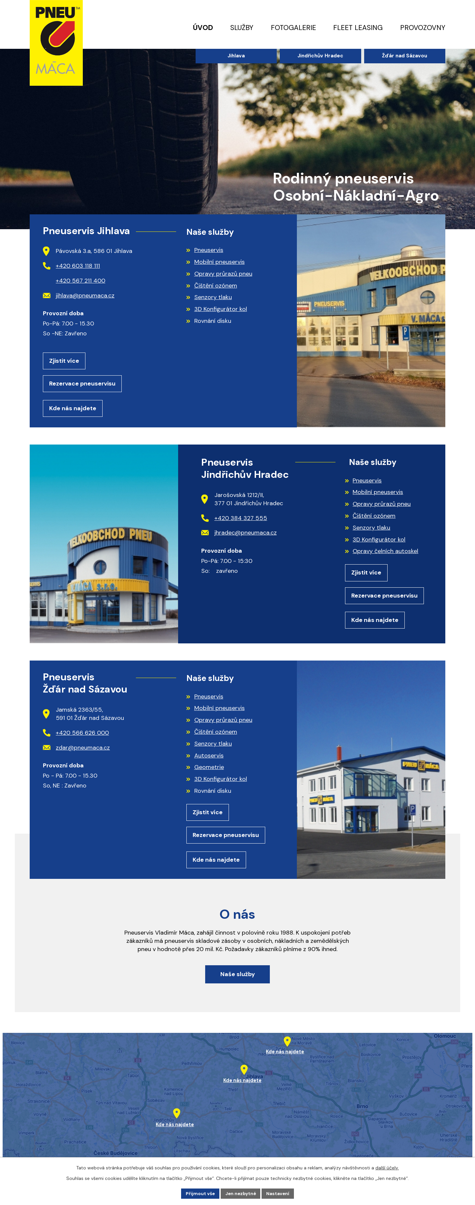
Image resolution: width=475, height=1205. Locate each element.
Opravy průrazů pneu (223, 274)
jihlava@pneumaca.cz (79, 295)
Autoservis (209, 757)
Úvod (203, 27)
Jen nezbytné (241, 1193)
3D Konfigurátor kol (220, 309)
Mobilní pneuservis (219, 262)
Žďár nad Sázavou (404, 55)
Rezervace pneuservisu (82, 384)
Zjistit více (64, 361)
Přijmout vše (199, 1193)
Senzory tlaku (213, 297)
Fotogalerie (293, 27)
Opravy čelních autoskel (385, 552)
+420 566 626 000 (76, 735)
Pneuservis (208, 250)
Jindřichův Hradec (320, 55)
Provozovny (422, 27)
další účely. (387, 1167)
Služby (241, 27)
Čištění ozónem (215, 286)
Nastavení (279, 1193)
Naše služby (237, 979)
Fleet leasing (358, 27)
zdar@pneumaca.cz (76, 750)
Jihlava (236, 55)
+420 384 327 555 (234, 519)
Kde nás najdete (72, 409)
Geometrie (209, 769)
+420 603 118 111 (71, 266)
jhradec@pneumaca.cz (239, 534)
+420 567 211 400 (80, 281)
